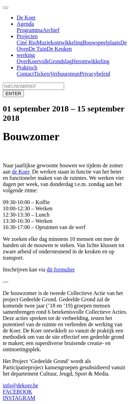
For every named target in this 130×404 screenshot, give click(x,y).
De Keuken (59, 49)
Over (22, 61)
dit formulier (61, 269)
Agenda (25, 24)
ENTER (13, 93)
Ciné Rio (26, 42)
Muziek (44, 42)
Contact (25, 74)
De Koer (26, 17)
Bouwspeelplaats (101, 42)
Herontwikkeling (90, 61)
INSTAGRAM (19, 398)
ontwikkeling (68, 42)
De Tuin (38, 49)
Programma (30, 30)
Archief (51, 30)
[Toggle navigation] (5, 8)
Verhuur (59, 74)
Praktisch (27, 67)
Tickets (42, 74)
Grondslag (60, 61)
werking (26, 55)
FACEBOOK (17, 392)
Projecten (27, 36)
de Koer (20, 172)
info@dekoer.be (20, 385)
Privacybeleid (95, 74)
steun (74, 74)
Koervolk (38, 61)
